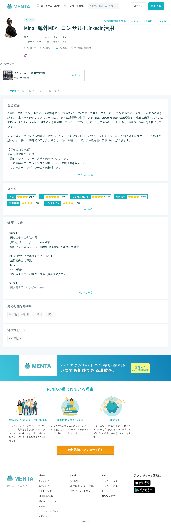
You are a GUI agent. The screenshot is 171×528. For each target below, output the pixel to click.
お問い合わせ (45, 516)
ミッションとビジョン (50, 511)
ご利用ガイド (45, 491)
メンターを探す (110, 481)
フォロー (164, 21)
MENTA (86, 521)
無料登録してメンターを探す (85, 449)
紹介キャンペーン (47, 501)
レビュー (35, 91)
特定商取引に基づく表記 (82, 486)
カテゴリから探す (48, 5)
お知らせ (43, 506)
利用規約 (74, 481)
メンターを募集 (74, 5)
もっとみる (85, 175)
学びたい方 (44, 486)
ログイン (138, 6)
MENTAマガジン (109, 496)
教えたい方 (44, 481)
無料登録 (156, 6)
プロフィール (17, 91)
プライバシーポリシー (81, 491)
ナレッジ (53, 91)
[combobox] (103, 6)
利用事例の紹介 (46, 496)
